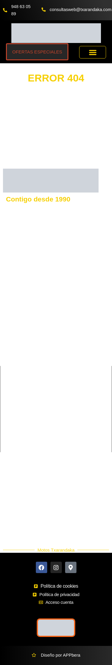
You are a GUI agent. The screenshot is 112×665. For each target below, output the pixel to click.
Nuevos (14, 516)
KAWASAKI (14, 323)
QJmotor (11, 363)
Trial (60, 442)
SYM (61, 333)
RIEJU (9, 343)
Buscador (16, 495)
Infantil (62, 422)
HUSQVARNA (69, 303)
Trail (7, 442)
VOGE (62, 313)
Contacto (15, 480)
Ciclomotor (66, 402)
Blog (11, 531)
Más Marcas (18, 488)
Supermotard (68, 432)
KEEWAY (12, 333)
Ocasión (14, 523)
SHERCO (12, 353)
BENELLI (65, 323)
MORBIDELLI (69, 353)
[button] (92, 52)
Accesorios (17, 509)
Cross (9, 412)
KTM (7, 303)
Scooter (10, 432)
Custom (63, 412)
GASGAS (12, 313)
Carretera (12, 402)
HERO (62, 363)
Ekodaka (15, 502)
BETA (61, 343)
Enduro (10, 422)
